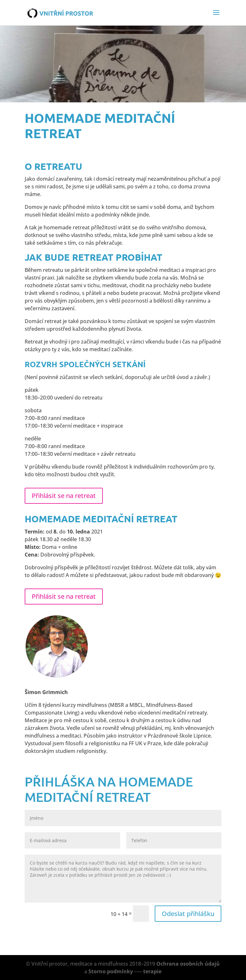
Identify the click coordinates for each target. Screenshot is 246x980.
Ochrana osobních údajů (188, 963)
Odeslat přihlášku (188, 913)
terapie (152, 971)
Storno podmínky (110, 971)
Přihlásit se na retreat (64, 495)
